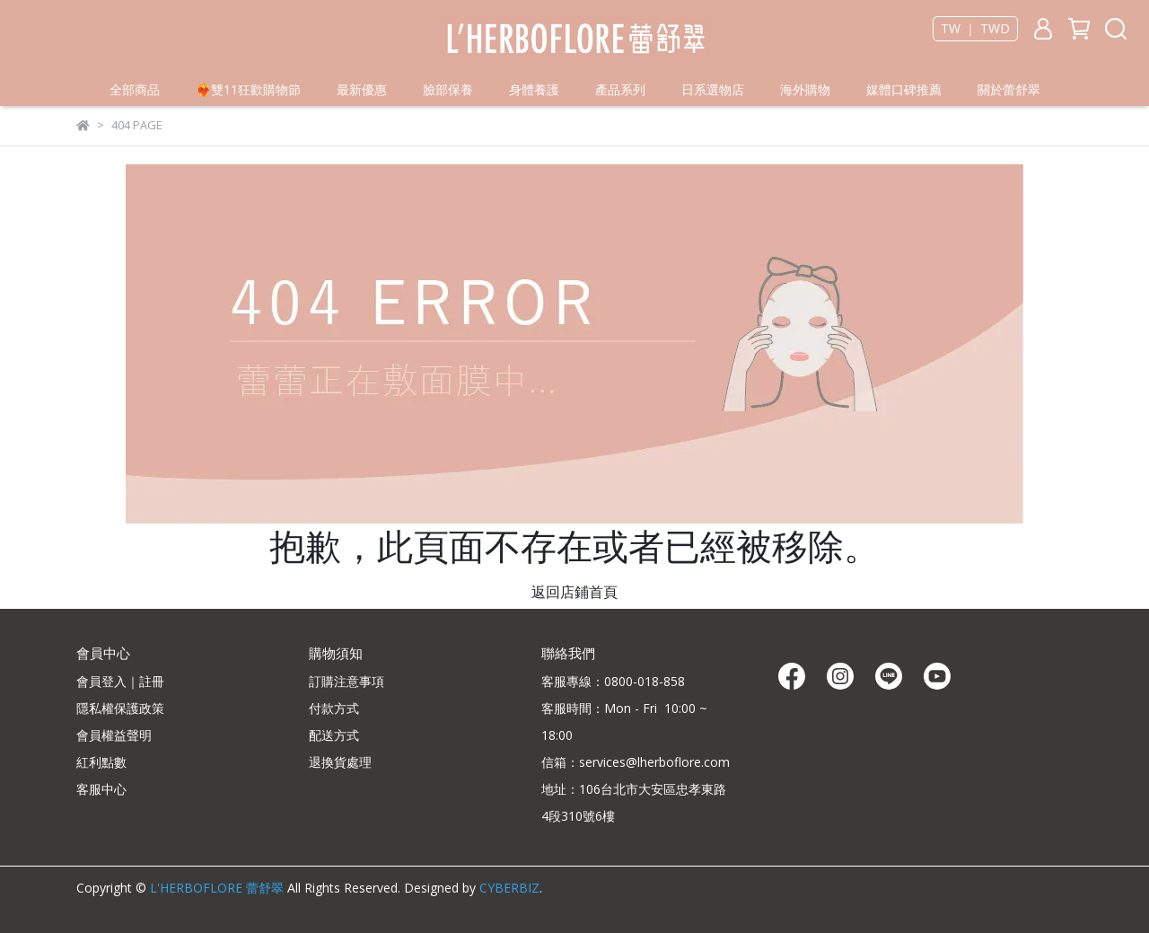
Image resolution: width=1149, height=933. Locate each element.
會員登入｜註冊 (120, 681)
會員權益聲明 (114, 735)
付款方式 (334, 708)
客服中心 (101, 788)
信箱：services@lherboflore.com (635, 761)
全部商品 (135, 89)
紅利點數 (101, 761)
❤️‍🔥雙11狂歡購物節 (248, 89)
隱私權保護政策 (120, 708)
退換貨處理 (340, 761)
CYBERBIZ (509, 887)
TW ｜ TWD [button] (975, 29)
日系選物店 (712, 89)
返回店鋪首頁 (574, 592)
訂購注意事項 (346, 681)
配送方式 (334, 735)
